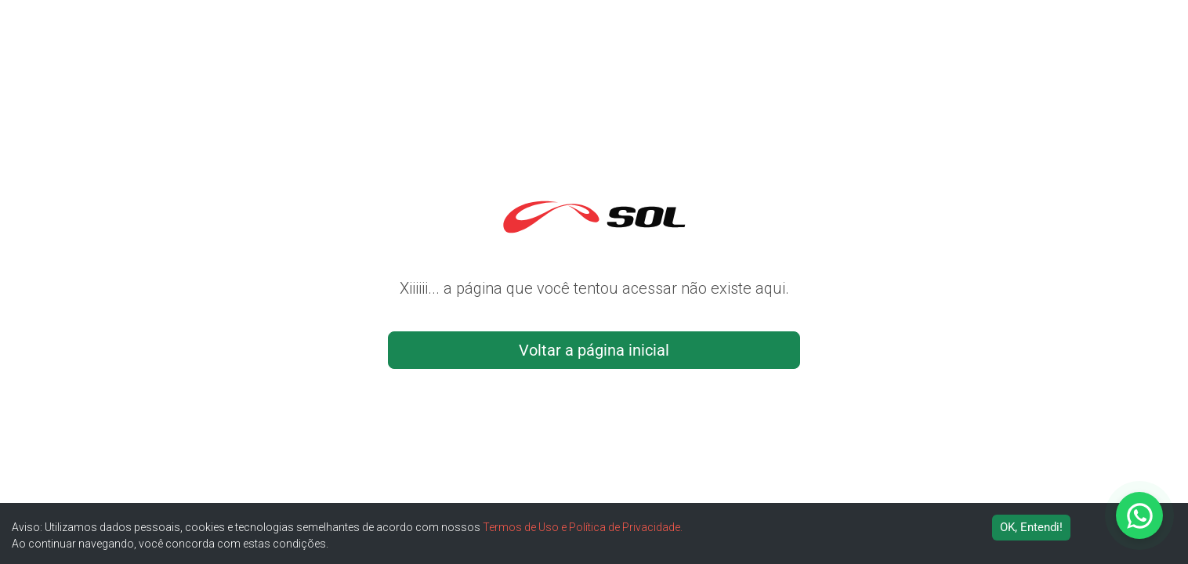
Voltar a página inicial (594, 350)
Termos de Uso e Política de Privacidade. (583, 527)
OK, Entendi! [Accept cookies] (1031, 527)
